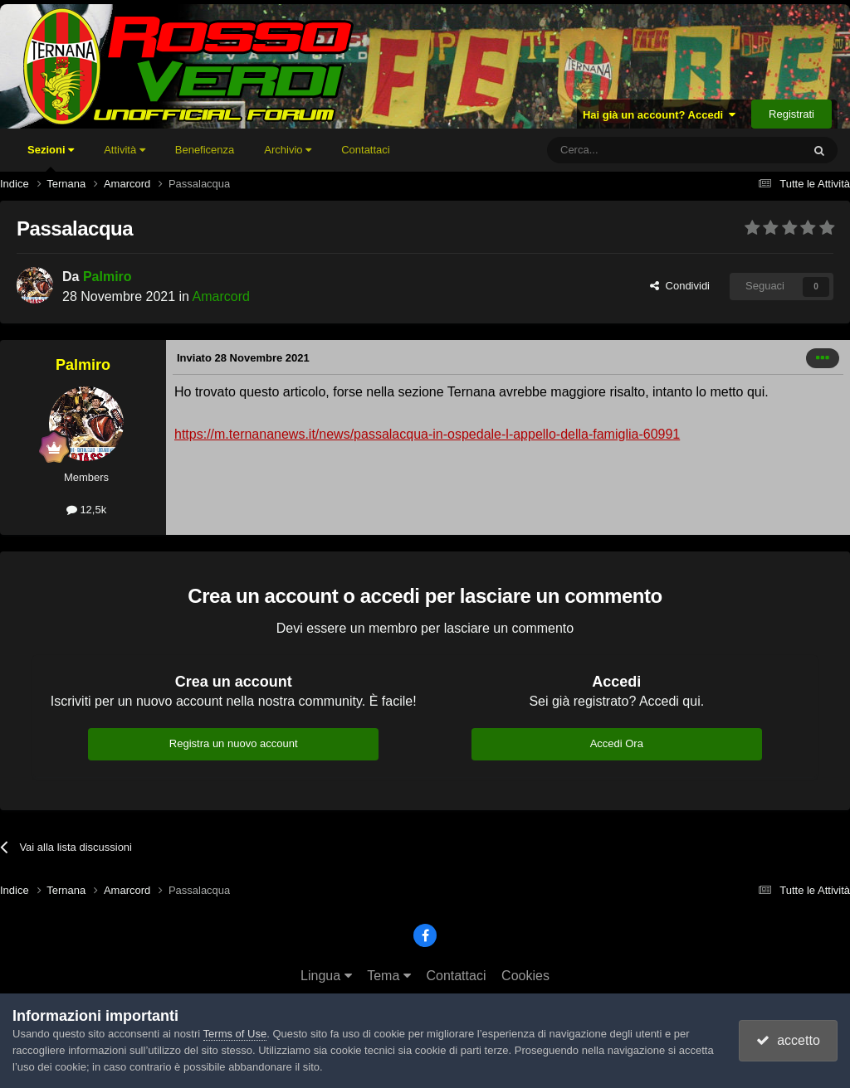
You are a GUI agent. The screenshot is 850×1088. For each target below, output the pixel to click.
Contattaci (365, 149)
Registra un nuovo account (233, 743)
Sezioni (50, 157)
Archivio (287, 149)
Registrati (791, 114)
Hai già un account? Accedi (659, 115)
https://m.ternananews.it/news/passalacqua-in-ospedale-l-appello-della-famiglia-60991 (427, 434)
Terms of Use (235, 1033)
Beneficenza (205, 149)
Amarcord (221, 296)
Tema (389, 976)
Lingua (326, 976)
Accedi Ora (616, 743)
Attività (124, 149)
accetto (787, 1040)
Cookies (525, 976)
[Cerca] (629, 150)
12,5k (86, 509)
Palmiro (107, 277)
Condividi (680, 285)
